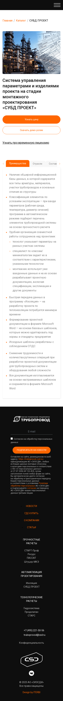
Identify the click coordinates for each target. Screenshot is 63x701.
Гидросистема (31, 608)
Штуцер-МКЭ (31, 561)
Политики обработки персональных (29, 484)
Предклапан (31, 612)
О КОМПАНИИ (31, 520)
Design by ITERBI (31, 692)
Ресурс (31, 554)
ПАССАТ (31, 558)
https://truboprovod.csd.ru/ (30, 459)
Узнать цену (31, 119)
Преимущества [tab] (17, 163)
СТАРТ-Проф (31, 550)
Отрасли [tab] (37, 163)
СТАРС (31, 615)
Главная (7, 20)
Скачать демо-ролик (31, 130)
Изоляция (31, 583)
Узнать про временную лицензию (26, 142)
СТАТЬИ (31, 527)
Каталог (21, 20)
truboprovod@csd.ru (34, 635)
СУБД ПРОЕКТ (32, 586)
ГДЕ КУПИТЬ (31, 513)
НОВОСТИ (31, 506)
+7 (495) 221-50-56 (34, 630)
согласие (31, 488)
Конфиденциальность (31, 642)
